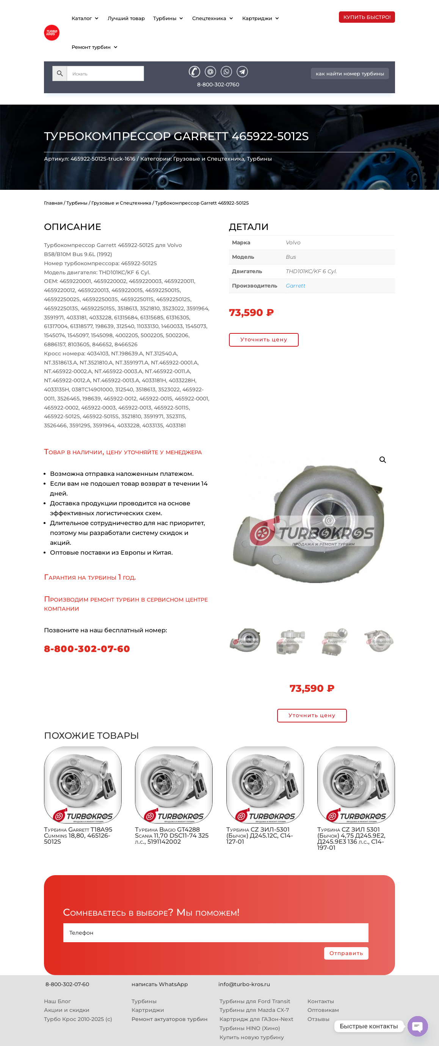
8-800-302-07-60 (87, 648)
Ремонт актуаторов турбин (170, 1019)
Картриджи (257, 18)
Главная (53, 203)
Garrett (296, 285)
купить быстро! (366, 17)
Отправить (346, 953)
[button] (383, 460)
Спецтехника (209, 18)
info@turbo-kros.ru (244, 984)
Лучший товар (126, 18)
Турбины (164, 18)
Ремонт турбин (91, 47)
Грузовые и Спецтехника (208, 158)
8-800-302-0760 (218, 84)
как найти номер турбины (350, 73)
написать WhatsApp (160, 984)
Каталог (82, 18)
